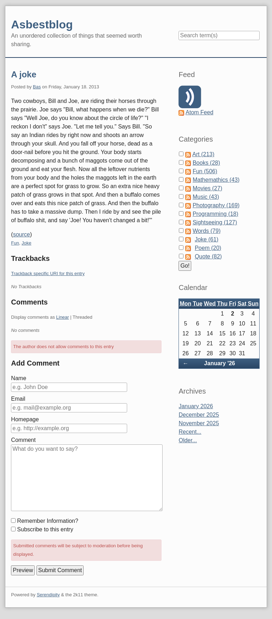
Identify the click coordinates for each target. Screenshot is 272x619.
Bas (37, 86)
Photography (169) (216, 205)
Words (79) (207, 231)
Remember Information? (47, 521)
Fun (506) (205, 171)
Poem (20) (208, 248)
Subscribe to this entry (45, 529)
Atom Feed (199, 112)
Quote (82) (208, 256)
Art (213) (203, 154)
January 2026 (195, 406)
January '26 (219, 363)
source (21, 234)
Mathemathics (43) (216, 180)
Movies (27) (207, 188)
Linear (62, 317)
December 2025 (198, 415)
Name (18, 378)
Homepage (25, 419)
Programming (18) (215, 214)
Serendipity (48, 594)
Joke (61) (207, 239)
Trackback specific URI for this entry (48, 273)
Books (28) (206, 163)
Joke (26, 243)
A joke (23, 74)
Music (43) (206, 197)
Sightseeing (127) (215, 222)
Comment (23, 440)
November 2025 (198, 423)
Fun (15, 243)
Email (18, 399)
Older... (187, 440)
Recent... (189, 432)
